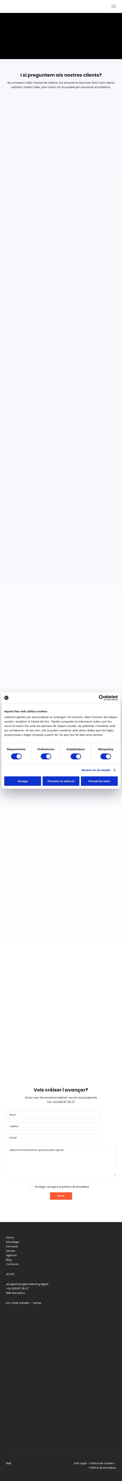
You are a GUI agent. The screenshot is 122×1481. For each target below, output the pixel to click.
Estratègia (12, 1242)
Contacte (12, 1264)
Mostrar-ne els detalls (95, 769)
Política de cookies (102, 1463)
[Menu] (112, 6)
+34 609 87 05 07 (17, 1288)
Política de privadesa (102, 1468)
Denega (23, 781)
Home (10, 1237)
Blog (8, 1260)
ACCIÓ (10, 1274)
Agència (11, 1255)
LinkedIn (24, 1303)
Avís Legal (80, 1463)
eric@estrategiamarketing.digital (27, 1284)
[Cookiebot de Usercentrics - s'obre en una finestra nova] (102, 698)
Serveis (10, 1251)
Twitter (36, 1303)
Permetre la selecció (61, 781)
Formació (12, 1246)
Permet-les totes (99, 781)
